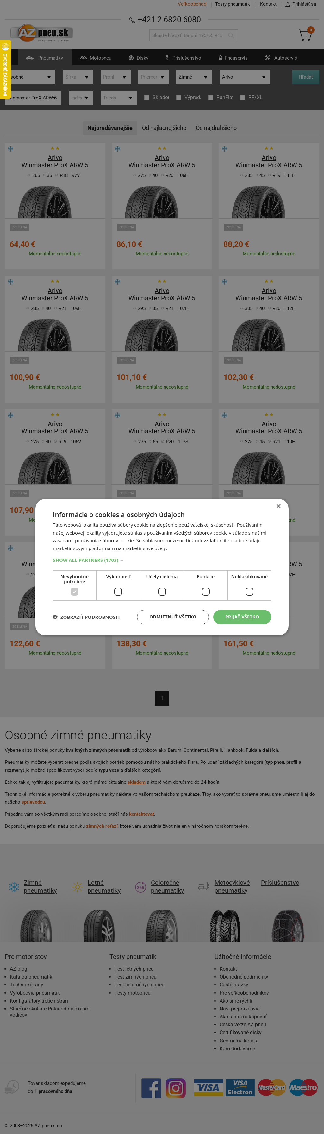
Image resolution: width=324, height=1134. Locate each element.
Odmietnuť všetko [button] (172, 617)
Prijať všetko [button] (242, 617)
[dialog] (162, 567)
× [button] (278, 506)
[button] (162, 560)
